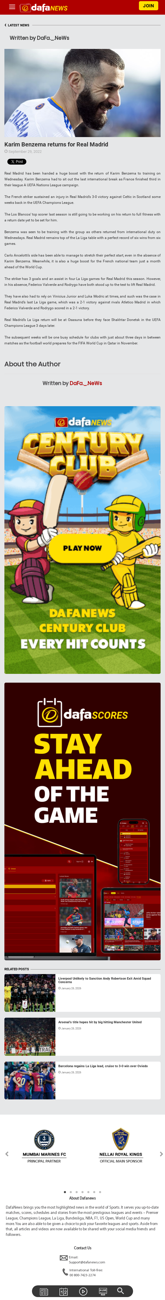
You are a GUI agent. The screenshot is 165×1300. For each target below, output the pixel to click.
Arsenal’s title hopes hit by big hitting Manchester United (100, 1022)
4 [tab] (83, 1192)
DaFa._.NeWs (86, 383)
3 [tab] (77, 1192)
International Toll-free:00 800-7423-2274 (82, 1273)
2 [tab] (71, 1192)
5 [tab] (88, 1192)
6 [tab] (94, 1192)
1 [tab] (65, 1192)
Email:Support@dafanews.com (82, 1260)
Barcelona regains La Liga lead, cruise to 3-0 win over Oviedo (103, 1066)
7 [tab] (100, 1192)
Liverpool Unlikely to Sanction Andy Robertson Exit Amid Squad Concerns (104, 980)
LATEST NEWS (16, 25)
